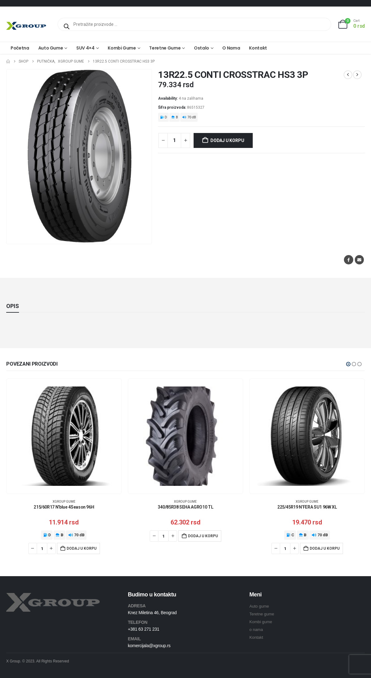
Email (359, 259)
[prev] (348, 74)
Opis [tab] (12, 306)
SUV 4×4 (85, 48)
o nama (256, 629)
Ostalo (201, 48)
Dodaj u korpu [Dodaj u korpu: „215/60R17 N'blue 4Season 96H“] (81, 548)
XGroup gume (64, 501)
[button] (348, 364)
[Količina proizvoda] (174, 140)
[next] (357, 74)
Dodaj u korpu (227, 140)
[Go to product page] (64, 436)
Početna (20, 48)
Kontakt (258, 48)
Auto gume (50, 48)
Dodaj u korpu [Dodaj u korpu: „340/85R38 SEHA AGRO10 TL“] (203, 536)
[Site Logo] (26, 26)
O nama (231, 48)
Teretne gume (165, 48)
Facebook (348, 259)
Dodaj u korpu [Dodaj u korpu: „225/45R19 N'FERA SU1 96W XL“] (325, 548)
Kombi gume (122, 48)
